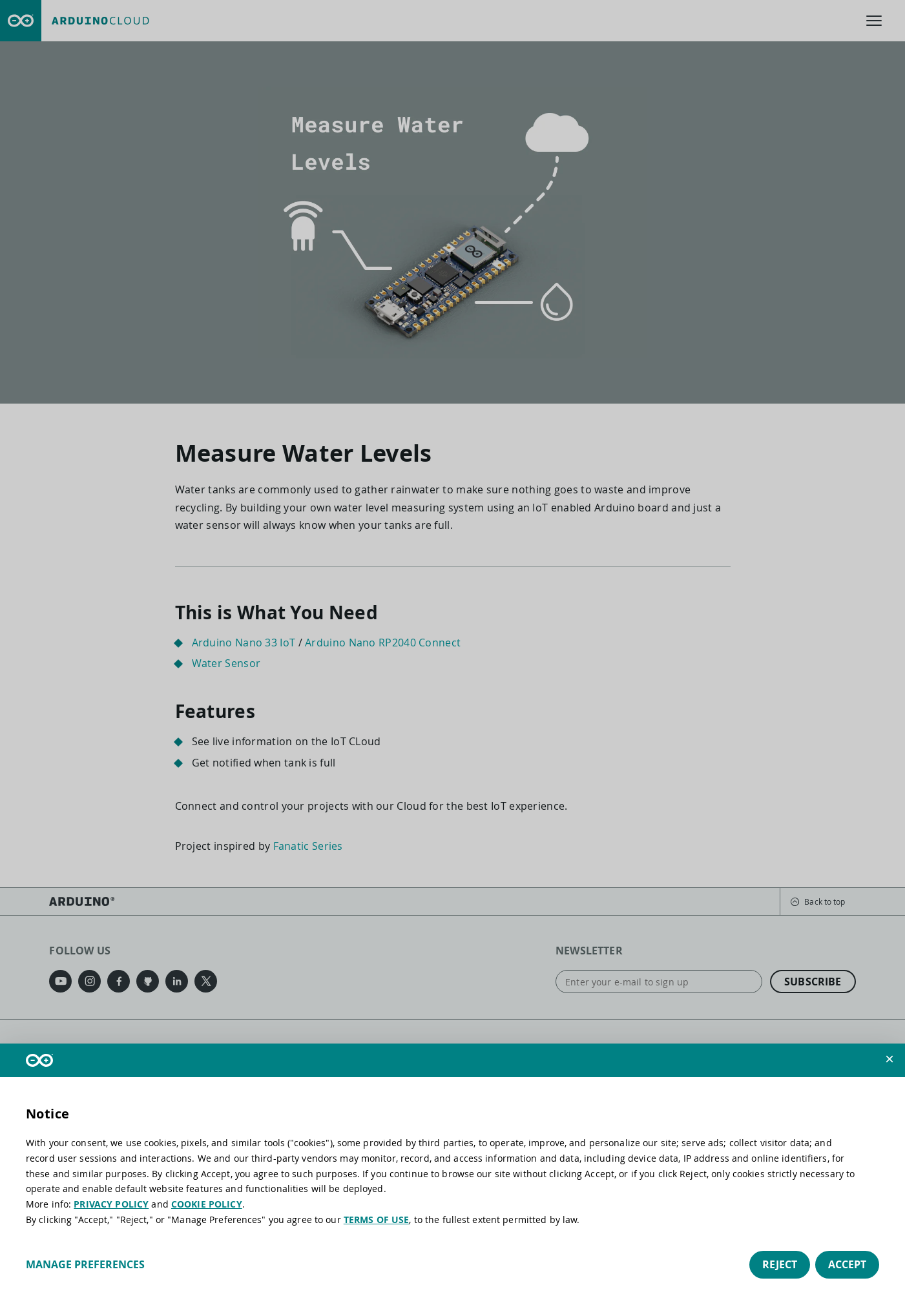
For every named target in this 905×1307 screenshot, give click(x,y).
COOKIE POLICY (206, 1204)
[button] (889, 1059)
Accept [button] (847, 1264)
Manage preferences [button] (85, 1264)
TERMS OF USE (377, 1219)
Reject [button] (779, 1264)
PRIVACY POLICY (111, 1204)
